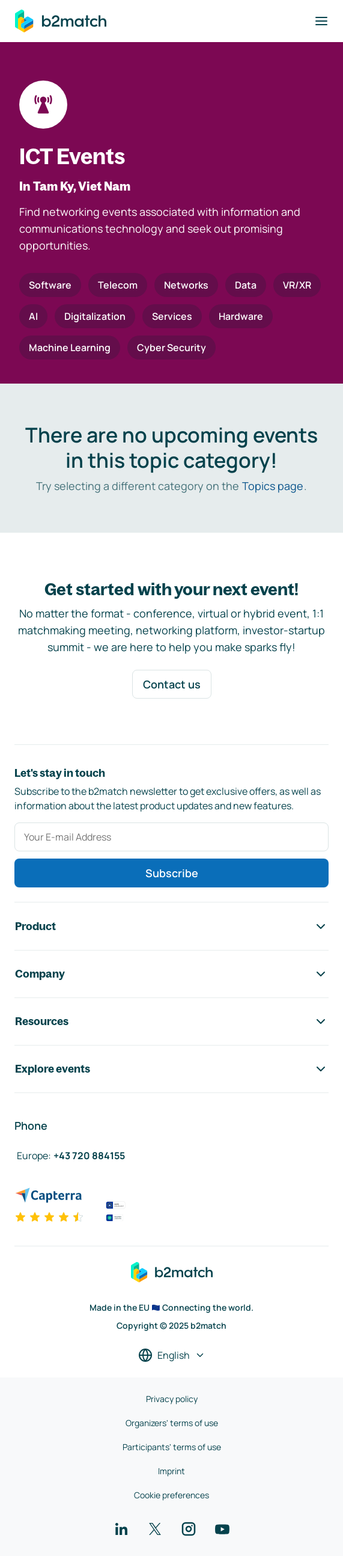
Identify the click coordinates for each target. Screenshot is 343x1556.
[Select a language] (172, 1355)
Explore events (171, 1069)
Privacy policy (172, 1398)
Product (171, 926)
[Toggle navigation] (321, 21)
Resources (171, 1021)
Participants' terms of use (172, 1447)
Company (171, 974)
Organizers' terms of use (172, 1423)
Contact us (172, 684)
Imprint (171, 1471)
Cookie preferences (171, 1495)
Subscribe (171, 873)
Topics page (272, 486)
